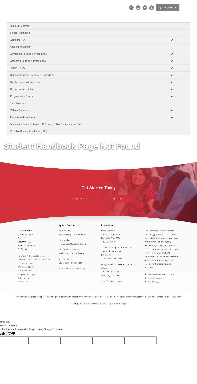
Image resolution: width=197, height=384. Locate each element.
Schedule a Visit (79, 198)
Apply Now (118, 198)
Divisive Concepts (155, 278)
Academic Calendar (20, 46)
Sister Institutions (25, 278)
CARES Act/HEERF (26, 267)
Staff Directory (18, 103)
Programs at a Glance (21, 96)
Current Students (25, 234)
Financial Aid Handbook (22, 117)
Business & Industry (27, 245)
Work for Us (23, 281)
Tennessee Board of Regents (96, 296)
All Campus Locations (114, 281)
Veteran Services (19, 110)
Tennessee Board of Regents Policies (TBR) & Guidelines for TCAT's (47, 124)
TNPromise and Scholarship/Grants (34, 259)
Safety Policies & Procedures (26, 82)
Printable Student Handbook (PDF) (28, 131)
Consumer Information (22, 89)
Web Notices (153, 282)
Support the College (26, 274)
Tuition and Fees (25, 263)
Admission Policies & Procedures (28, 53)
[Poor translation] (11, 333)
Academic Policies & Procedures (28, 60)
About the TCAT (18, 39)
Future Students (25, 230)
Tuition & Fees (18, 68)
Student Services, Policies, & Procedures (32, 75)
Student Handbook (20, 32)
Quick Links (167, 7)
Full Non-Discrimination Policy (161, 274)
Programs (22, 238)
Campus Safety (25, 270)
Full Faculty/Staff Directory (73, 268)
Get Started (23, 249)
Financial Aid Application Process (33, 256)
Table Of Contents (19, 25)
